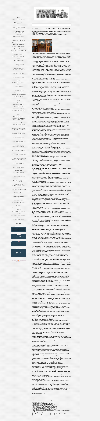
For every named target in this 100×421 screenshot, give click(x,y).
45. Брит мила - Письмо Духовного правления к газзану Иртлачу (18, 196)
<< (13, 236)
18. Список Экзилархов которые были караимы (18, 87)
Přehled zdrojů (18, 244)
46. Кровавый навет (18, 200)
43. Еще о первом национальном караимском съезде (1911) (18, 186)
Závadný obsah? (23, 260)
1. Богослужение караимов (18, 19)
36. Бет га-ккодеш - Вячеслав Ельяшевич (19, 155)
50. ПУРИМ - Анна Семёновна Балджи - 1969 (19, 216)
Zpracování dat (17, 261)
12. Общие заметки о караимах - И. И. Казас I (18, 61)
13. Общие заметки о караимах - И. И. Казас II (18, 65)
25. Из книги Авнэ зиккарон (18, 110)
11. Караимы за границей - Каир (18, 57)
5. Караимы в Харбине (18, 36)
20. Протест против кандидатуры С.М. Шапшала (19, 93)
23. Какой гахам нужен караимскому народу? (18, 103)
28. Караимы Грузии (18, 122)
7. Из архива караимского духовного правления (18, 43)
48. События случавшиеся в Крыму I (18, 208)
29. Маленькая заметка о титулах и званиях (19, 125)
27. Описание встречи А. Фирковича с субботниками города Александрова (18, 118)
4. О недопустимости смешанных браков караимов (18, 33)
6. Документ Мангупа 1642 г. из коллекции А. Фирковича (18, 39)
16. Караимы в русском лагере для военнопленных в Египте (18, 79)
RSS (21, 261)
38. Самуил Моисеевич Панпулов (18, 164)
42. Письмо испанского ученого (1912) (18, 181)
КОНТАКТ (18, 223)
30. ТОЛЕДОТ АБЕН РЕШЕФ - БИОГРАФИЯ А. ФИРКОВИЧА (19, 129)
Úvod (34, 24)
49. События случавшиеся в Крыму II (18, 212)
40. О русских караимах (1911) (18, 173)
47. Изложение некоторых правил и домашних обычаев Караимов (18, 204)
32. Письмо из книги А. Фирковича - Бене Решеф (18, 138)
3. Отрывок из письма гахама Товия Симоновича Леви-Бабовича (18, 27)
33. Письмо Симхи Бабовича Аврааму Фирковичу (19, 142)
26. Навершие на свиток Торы (18, 113)
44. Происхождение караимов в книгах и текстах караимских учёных (18, 191)
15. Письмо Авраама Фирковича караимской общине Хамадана (18, 73)
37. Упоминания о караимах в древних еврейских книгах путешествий (18, 160)
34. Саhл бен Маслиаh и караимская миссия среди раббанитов (18, 146)
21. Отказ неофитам (18, 96)
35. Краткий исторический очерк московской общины (18, 151)
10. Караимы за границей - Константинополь (18, 53)
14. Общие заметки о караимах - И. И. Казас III (18, 69)
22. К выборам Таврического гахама (19, 99)
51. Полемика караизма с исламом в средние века (19, 220)
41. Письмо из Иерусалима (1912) (18, 177)
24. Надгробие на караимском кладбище (18, 107)
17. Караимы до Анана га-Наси (18, 83)
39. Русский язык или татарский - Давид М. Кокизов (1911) (18, 169)
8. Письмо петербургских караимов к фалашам (18, 47)
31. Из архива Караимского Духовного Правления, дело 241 (18, 133)
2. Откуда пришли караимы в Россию (19, 22)
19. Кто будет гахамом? (18, 90)
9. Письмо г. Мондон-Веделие (18, 50)
